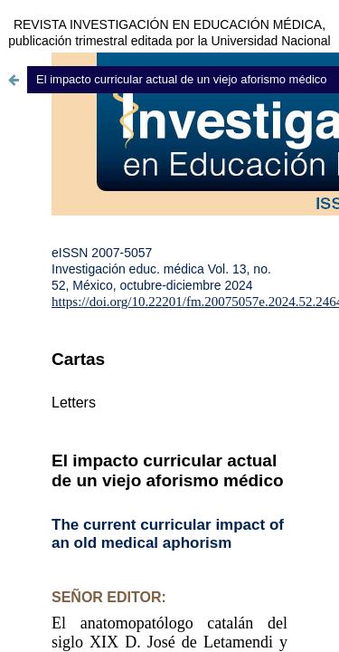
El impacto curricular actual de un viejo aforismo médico (181, 79)
